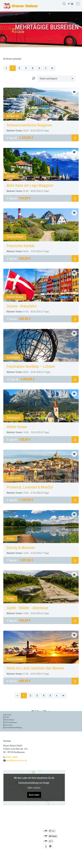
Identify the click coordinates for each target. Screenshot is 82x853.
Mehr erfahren (34, 787)
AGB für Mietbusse (10, 722)
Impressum (7, 715)
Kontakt (6, 717)
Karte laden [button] (34, 795)
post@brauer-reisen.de (16, 760)
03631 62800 (12, 757)
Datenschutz (7, 725)
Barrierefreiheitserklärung (12, 728)
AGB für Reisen (8, 720)
